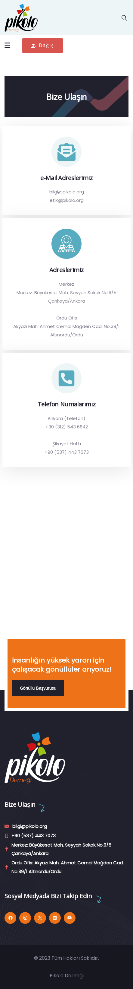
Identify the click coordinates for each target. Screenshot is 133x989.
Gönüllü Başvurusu (38, 688)
